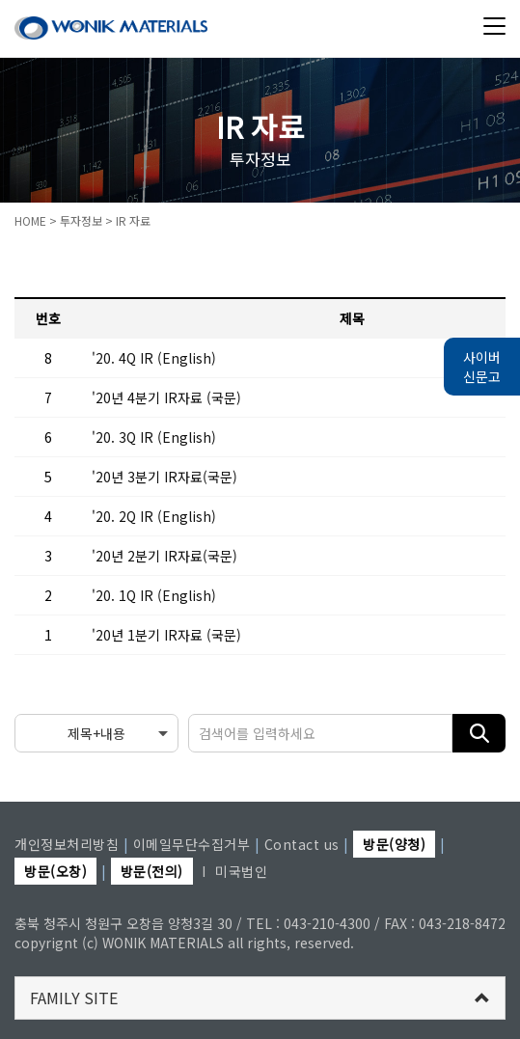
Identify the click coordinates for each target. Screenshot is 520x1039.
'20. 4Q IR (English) (154, 358)
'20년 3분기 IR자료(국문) (164, 476)
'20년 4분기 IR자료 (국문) (166, 397)
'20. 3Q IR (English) (154, 437)
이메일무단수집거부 (192, 844)
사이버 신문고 (482, 366)
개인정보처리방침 (66, 844)
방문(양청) (394, 844)
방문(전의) (152, 871)
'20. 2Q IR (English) (154, 516)
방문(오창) (55, 871)
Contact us (302, 844)
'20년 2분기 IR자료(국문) (164, 555)
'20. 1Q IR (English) (154, 595)
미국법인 (241, 871)
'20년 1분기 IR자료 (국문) (166, 634)
